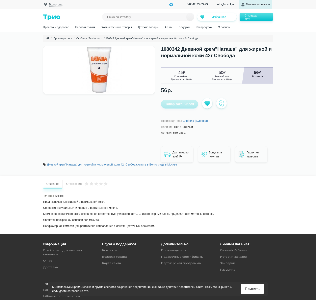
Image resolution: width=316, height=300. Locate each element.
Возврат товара (114, 257)
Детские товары (148, 27)
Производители (173, 250)
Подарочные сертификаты (182, 257)
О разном (224, 27)
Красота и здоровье (56, 27)
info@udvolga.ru (227, 4)
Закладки (227, 263)
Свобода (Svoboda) (88, 38)
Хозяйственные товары (116, 27)
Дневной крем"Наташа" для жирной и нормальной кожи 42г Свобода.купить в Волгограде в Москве (112, 164)
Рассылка (227, 269)
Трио (51, 17)
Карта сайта (111, 263)
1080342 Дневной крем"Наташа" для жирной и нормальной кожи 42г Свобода (151, 38)
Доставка (50, 267)
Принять (252, 289)
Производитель (62, 38)
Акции (169, 27)
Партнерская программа (181, 263)
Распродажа (204, 27)
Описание (52, 183)
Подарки (184, 27)
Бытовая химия (85, 27)
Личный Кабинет (233, 250)
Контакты (109, 250)
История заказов (233, 257)
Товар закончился (179, 104)
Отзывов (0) (87, 183)
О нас (47, 261)
